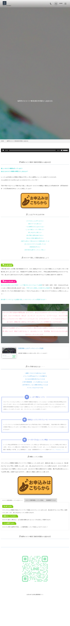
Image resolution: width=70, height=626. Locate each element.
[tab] (12, 495)
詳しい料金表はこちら (58, 447)
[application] (35, 150)
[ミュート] (62, 150)
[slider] (32, 150)
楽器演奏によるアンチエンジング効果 (30, 344)
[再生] (3, 150)
